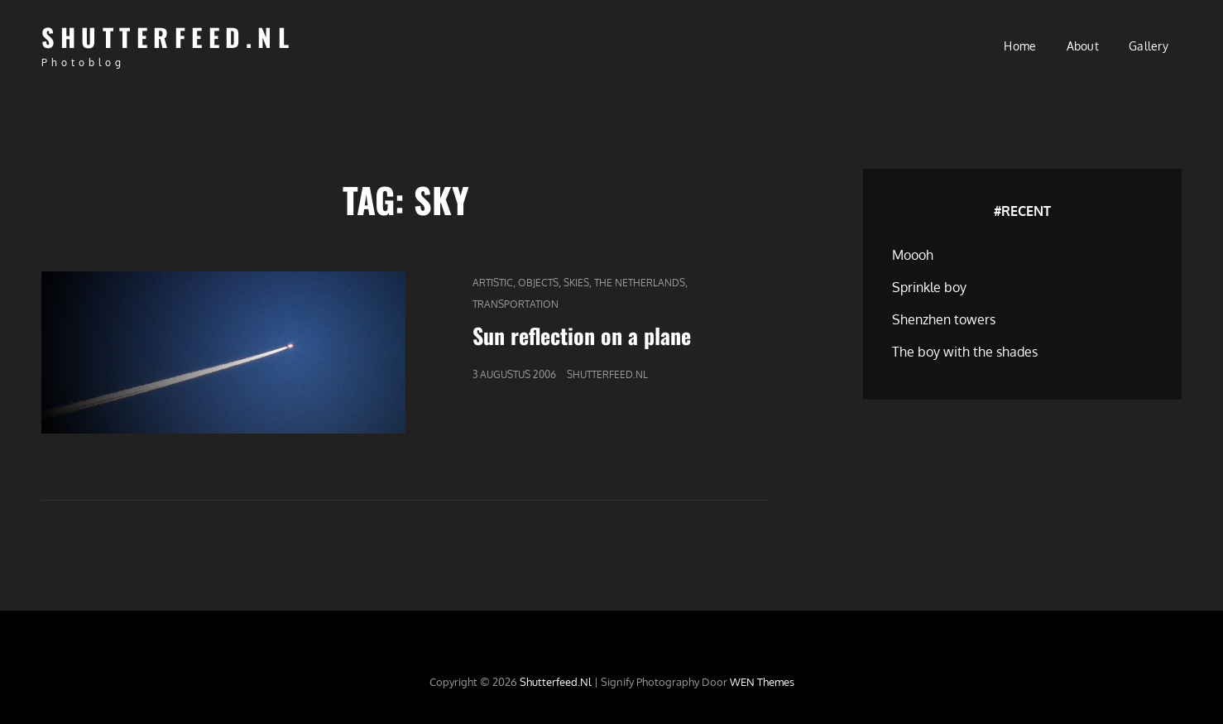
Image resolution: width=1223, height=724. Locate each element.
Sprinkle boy (929, 287)
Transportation (515, 304)
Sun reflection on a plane (581, 335)
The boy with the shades (965, 351)
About (1083, 46)
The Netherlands (639, 282)
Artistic (492, 282)
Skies (576, 282)
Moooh (912, 255)
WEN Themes (762, 681)
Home (1020, 46)
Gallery (1148, 46)
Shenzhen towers (943, 319)
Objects (538, 282)
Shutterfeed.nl (168, 36)
